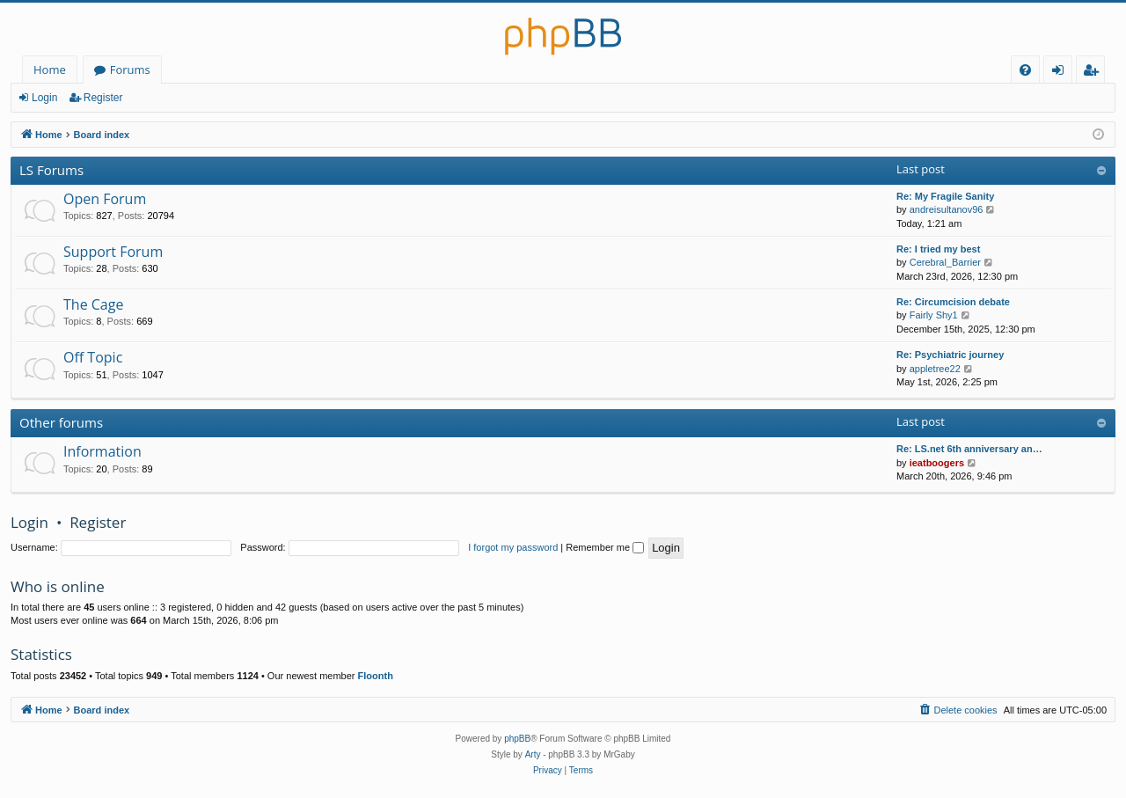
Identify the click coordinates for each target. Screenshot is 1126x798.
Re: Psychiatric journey (950, 354)
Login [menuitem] (1061, 73)
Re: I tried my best (938, 249)
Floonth (375, 675)
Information (102, 451)
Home (49, 69)
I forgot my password (513, 547)
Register (103, 98)
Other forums (61, 422)
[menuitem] (1025, 70)
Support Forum (113, 251)
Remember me (605, 547)
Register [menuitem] (1094, 73)
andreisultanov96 (946, 209)
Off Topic (92, 357)
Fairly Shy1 (934, 315)
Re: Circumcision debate (953, 302)
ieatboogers (937, 463)
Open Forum (104, 199)
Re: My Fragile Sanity (945, 196)
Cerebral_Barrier (945, 262)
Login (44, 98)
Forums (130, 69)
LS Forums (51, 170)
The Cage (93, 304)
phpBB (517, 738)
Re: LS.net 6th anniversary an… (969, 448)
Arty (533, 754)
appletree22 (935, 368)
